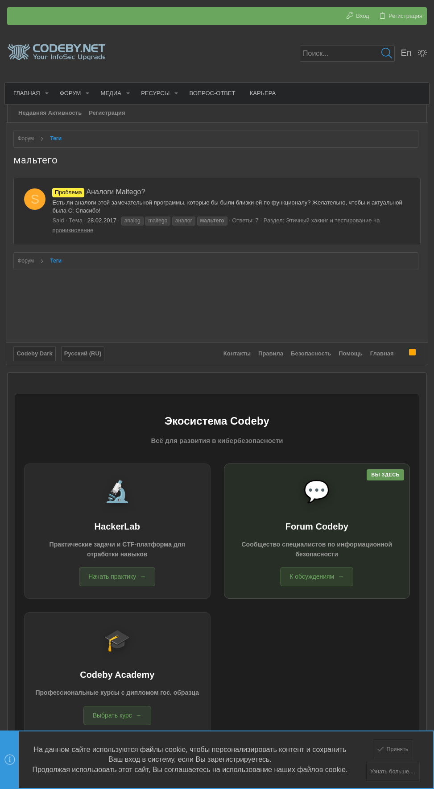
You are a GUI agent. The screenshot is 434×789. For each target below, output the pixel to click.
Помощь (349, 352)
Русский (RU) (84, 352)
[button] (48, 93)
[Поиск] (347, 53)
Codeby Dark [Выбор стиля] (36, 352)
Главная (381, 352)
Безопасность (310, 352)
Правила (269, 352)
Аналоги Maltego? (100, 192)
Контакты (235, 352)
